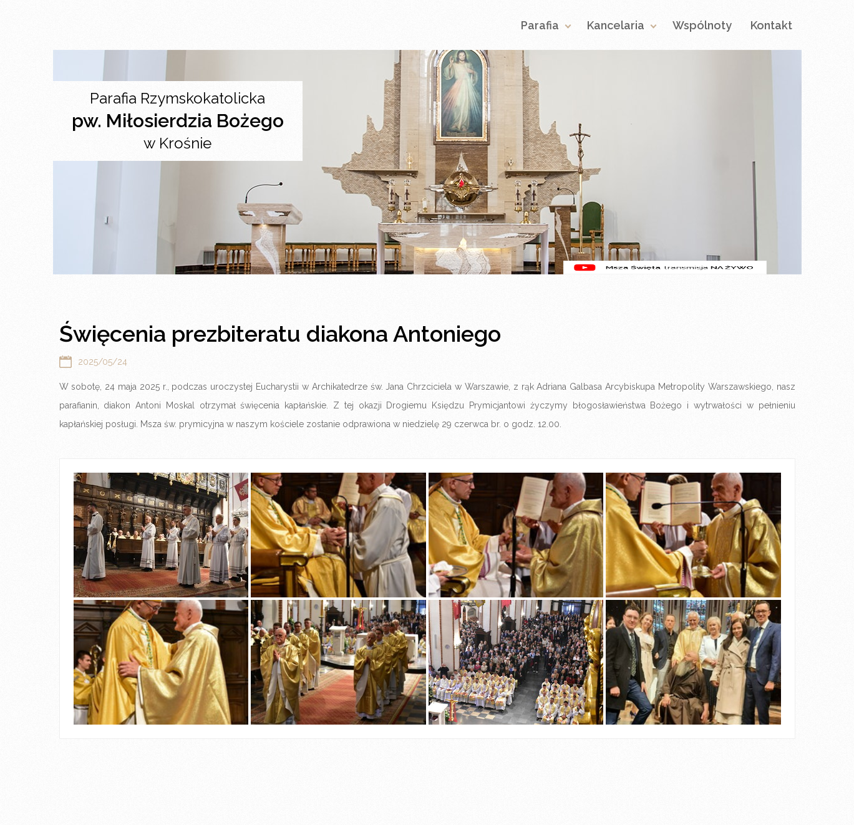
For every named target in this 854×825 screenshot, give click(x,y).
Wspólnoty (702, 25)
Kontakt (771, 25)
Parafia (540, 25)
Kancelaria (615, 25)
